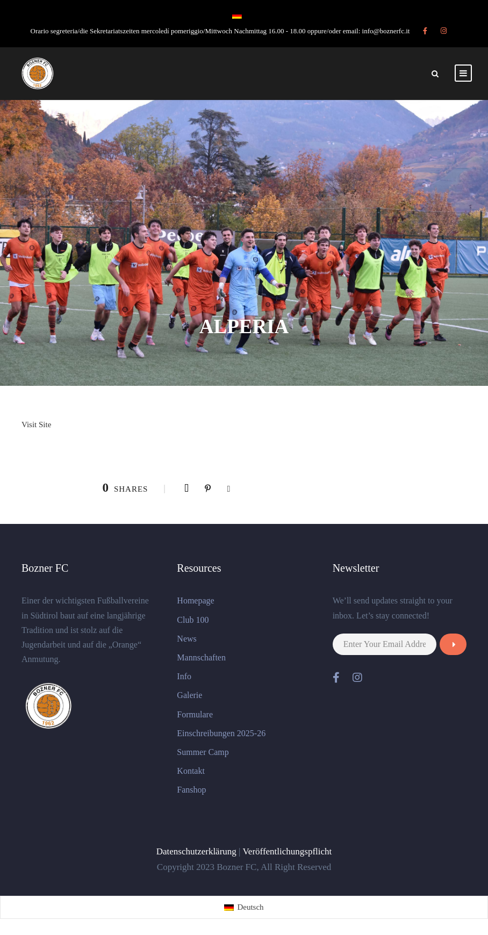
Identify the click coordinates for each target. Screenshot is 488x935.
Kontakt (191, 770)
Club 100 (193, 619)
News (186, 638)
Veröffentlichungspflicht (287, 851)
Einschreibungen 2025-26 (221, 733)
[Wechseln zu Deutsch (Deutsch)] (244, 907)
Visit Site (36, 424)
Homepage (195, 600)
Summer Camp (202, 752)
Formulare (195, 714)
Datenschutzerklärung (196, 851)
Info (184, 676)
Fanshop (191, 789)
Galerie (189, 695)
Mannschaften (201, 657)
